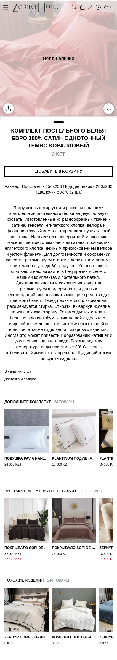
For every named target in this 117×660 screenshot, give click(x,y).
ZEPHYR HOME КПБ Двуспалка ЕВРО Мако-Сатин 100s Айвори (26, 632)
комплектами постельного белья (41, 213)
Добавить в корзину (58, 171)
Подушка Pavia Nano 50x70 (26, 458)
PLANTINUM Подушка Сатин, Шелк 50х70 (74, 458)
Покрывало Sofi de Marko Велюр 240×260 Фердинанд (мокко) (74, 543)
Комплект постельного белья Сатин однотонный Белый (74, 632)
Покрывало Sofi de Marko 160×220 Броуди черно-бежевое (26, 543)
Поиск (74, 7)
